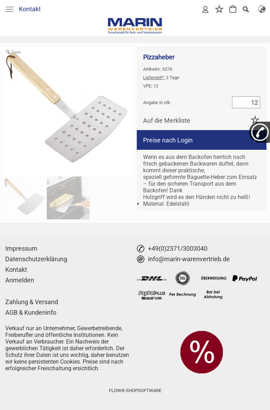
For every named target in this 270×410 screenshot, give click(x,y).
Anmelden (19, 280)
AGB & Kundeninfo (30, 312)
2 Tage (161, 77)
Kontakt (30, 9)
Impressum (21, 248)
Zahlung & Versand (31, 302)
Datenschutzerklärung (36, 259)
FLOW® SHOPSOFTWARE (135, 390)
